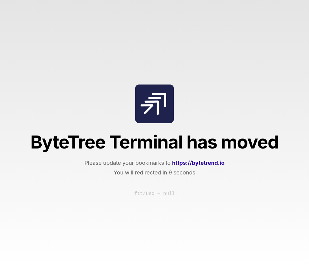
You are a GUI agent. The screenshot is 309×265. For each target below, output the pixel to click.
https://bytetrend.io (198, 163)
